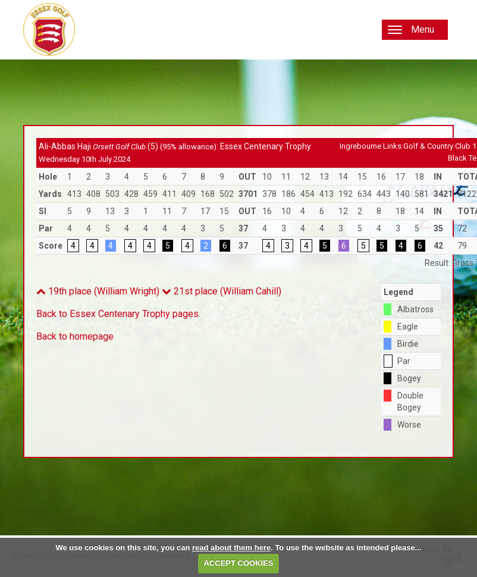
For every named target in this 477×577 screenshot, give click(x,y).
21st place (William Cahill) (221, 291)
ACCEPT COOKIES (238, 563)
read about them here (231, 547)
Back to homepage (75, 336)
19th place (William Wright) (97, 291)
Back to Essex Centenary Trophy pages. (118, 313)
